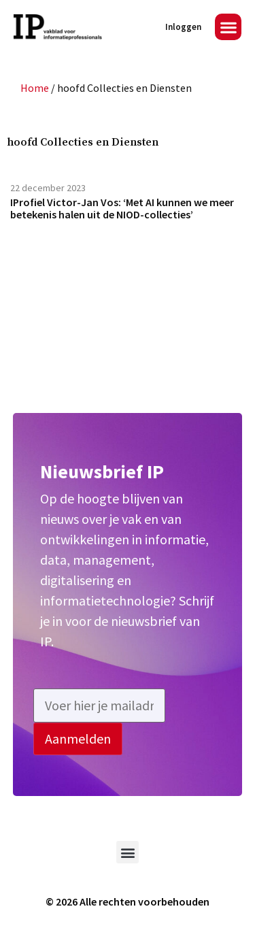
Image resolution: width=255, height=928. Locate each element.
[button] (228, 27)
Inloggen (183, 27)
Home (34, 88)
